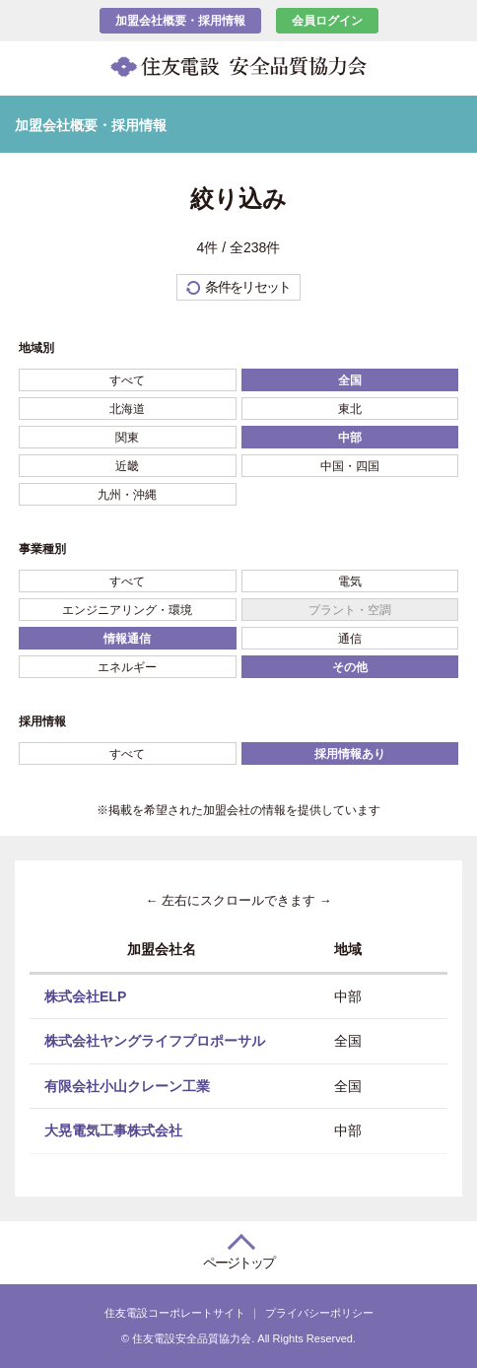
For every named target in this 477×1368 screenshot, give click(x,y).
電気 (350, 581)
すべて (127, 380)
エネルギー (127, 667)
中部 (350, 438)
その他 (350, 667)
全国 (350, 380)
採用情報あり (349, 754)
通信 (350, 639)
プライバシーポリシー (319, 1313)
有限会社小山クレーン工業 (127, 1085)
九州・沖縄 (127, 495)
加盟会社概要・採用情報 (180, 21)
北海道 (127, 409)
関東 (127, 438)
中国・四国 (349, 466)
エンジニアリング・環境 (127, 610)
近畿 (127, 466)
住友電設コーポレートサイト (174, 1313)
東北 (350, 409)
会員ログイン (327, 21)
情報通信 (127, 639)
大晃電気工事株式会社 (113, 1130)
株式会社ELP (85, 995)
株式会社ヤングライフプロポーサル (154, 1041)
